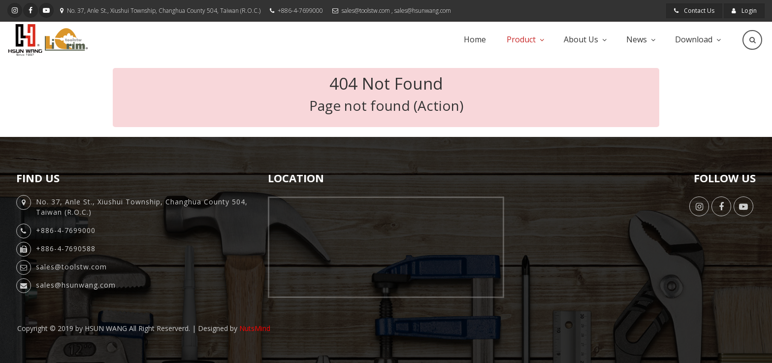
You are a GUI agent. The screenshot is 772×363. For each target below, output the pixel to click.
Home (475, 39)
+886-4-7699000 (300, 10)
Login (744, 10)
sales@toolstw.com (366, 10)
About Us (581, 39)
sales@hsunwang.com (422, 10)
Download (693, 39)
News (636, 39)
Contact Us (694, 10)
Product (521, 39)
